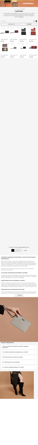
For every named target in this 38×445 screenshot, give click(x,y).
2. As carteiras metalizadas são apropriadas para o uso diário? (19, 352)
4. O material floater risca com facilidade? (19, 362)
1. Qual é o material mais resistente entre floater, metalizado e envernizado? (19, 347)
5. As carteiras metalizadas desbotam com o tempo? (19, 367)
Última (25, 250)
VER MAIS (20, 295)
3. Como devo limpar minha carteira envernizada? (19, 357)
